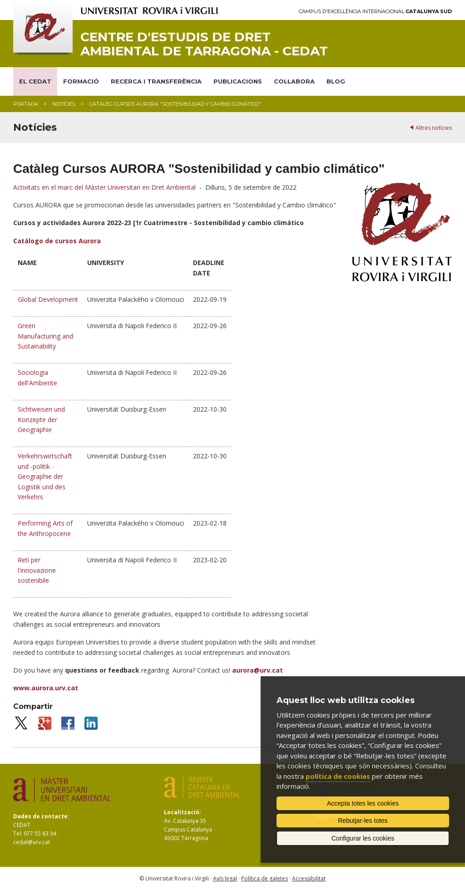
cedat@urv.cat (31, 842)
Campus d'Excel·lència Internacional (375, 11)
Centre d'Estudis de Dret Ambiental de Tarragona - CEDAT (204, 44)
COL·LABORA (294, 81)
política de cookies (338, 776)
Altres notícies (434, 128)
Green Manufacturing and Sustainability (45, 335)
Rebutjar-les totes (363, 820)
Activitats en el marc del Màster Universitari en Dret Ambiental (104, 187)
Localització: (182, 812)
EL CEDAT (35, 81)
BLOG (335, 81)
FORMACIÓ (81, 81)
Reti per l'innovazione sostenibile (37, 570)
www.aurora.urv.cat (45, 687)
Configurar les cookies (363, 838)
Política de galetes (264, 878)
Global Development (48, 299)
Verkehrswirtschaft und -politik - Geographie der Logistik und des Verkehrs (45, 476)
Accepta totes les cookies (363, 803)
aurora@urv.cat (257, 670)
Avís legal (225, 878)
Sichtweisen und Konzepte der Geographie (41, 419)
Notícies (63, 104)
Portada (25, 104)
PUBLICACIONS (237, 81)
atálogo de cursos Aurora (59, 240)
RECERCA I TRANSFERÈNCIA (156, 81)
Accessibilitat (309, 878)
